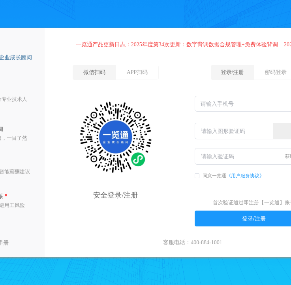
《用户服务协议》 (245, 176)
